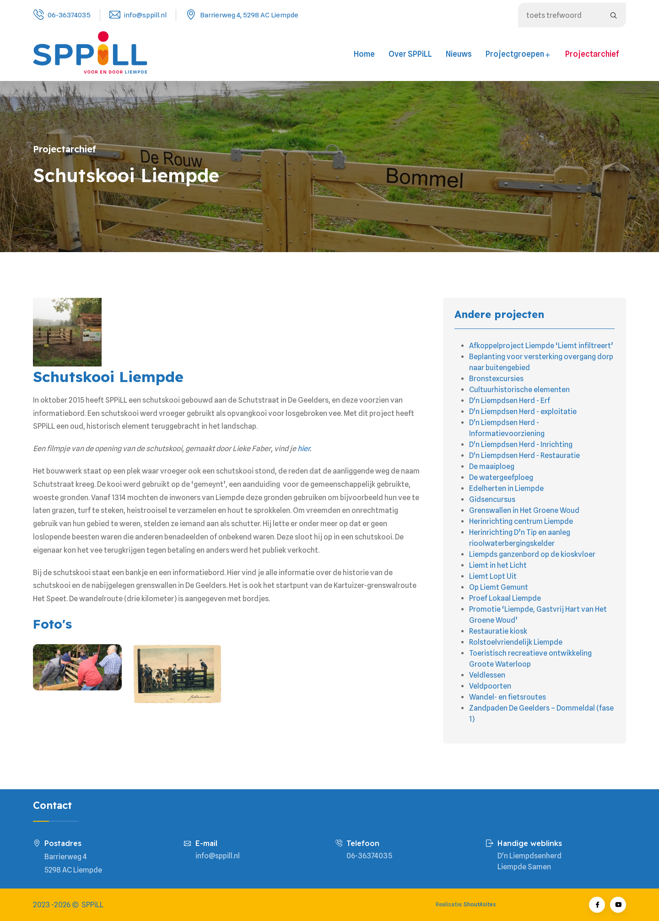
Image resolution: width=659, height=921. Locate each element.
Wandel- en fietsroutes (507, 697)
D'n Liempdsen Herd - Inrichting (521, 444)
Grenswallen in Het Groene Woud (524, 510)
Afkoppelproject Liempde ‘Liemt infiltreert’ (541, 345)
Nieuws (459, 54)
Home (364, 54)
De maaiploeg (491, 466)
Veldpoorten (490, 686)
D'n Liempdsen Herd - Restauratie (524, 455)
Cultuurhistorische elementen (519, 389)
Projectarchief (592, 54)
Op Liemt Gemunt (498, 587)
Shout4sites (480, 904)
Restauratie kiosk (498, 631)
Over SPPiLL (410, 54)
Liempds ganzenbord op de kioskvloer (532, 554)
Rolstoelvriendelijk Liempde (515, 642)
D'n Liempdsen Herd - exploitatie (523, 411)
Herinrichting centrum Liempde (521, 521)
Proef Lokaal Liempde (505, 598)
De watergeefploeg (501, 477)
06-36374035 (69, 15)
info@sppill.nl (145, 15)
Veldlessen (487, 675)
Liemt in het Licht (498, 565)
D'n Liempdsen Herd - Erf (509, 400)
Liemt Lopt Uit (493, 576)
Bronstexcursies (496, 378)
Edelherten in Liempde (506, 488)
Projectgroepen (518, 54)
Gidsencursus (492, 499)
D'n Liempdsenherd (529, 855)
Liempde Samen (524, 866)
